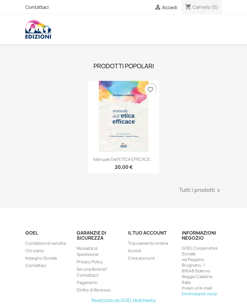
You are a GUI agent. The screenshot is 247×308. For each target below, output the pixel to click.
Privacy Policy (90, 261)
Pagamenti (87, 282)
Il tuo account (147, 233)
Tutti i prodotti (200, 190)
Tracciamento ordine (148, 243)
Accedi (134, 250)
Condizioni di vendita (45, 243)
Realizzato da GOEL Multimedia (123, 300)
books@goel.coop (199, 293)
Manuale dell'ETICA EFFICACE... (123, 159)
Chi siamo (34, 250)
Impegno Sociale (41, 258)
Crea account (141, 258)
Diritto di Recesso (94, 290)
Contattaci (37, 7)
